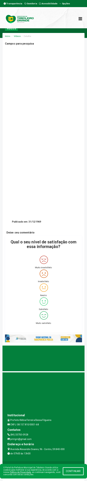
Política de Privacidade (20, 472)
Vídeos (17, 36)
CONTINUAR (73, 471)
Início (7, 36)
